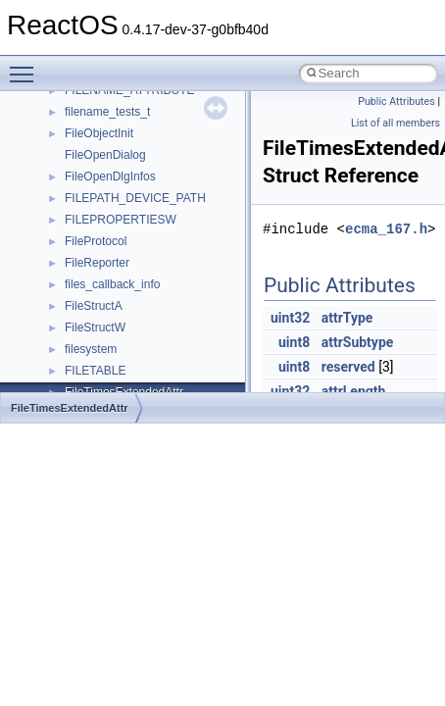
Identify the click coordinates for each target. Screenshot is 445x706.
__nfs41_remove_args (123, 93)
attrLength (353, 391)
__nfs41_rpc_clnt (109, 222)
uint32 (290, 318)
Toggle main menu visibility (26, 66)
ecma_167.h (386, 229)
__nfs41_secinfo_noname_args (146, 287)
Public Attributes (396, 101)
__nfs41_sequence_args (129, 330)
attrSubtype (357, 342)
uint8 (294, 342)
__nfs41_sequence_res (126, 352)
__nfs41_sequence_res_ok (135, 373)
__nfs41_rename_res (120, 158)
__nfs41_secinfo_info (120, 266)
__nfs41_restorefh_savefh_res (144, 179)
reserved (348, 367)
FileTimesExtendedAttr (69, 408)
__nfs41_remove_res (120, 115)
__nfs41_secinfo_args (122, 244)
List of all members (395, 123)
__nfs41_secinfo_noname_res (143, 309)
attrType (347, 318)
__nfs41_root (99, 201)
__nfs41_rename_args (123, 136)
